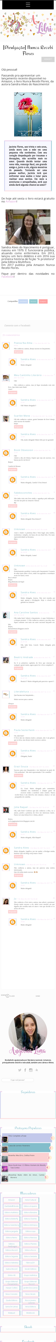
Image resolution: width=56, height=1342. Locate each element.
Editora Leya (30, 1231)
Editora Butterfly (11, 1219)
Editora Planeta (31, 1244)
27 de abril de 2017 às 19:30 (41, 416)
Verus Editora (30, 1306)
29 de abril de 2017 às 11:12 (40, 692)
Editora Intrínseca (30, 1225)
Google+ (43, 301)
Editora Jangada (11, 1231)
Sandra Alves (28, 359)
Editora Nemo (11, 1237)
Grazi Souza (21, 766)
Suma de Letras (11, 1306)
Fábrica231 (30, 1262)
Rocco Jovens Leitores (30, 1301)
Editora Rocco (30, 1250)
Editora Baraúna (30, 1212)
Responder (18, 352)
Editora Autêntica (11, 1212)
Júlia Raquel (21, 807)
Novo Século (30, 1294)
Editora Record (12, 1250)
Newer (3, 995)
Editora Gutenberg (11, 1225)
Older (12, 996)
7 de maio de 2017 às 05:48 (27, 899)
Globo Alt (11, 1275)
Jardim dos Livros (31, 1288)
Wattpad (11, 1313)
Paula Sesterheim (24, 730)
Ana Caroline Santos (26, 612)
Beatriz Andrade (23, 657)
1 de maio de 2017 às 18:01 (39, 767)
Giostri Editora (30, 1269)
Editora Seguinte (11, 1256)
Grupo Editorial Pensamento (11, 1282)
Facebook (23, 301)
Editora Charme (30, 1219)
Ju (15, 898)
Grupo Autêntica (30, 1275)
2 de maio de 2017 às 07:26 (39, 807)
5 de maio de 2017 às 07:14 (36, 864)
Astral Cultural (30, 1200)
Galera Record (11, 1269)
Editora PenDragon (12, 1245)
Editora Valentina (11, 1262)
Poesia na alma (23, 342)
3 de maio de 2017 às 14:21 (40, 848)
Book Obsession (23, 450)
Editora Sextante (30, 1256)
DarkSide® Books (12, 1206)
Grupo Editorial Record (30, 1282)
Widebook (30, 1313)
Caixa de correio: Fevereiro (19, 1145)
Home (38, 996)
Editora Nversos (30, 1237)
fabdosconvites (23, 492)
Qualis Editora (11, 1300)
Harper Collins (11, 1288)
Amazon (11, 201)
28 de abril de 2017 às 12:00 (36, 529)
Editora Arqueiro (30, 1206)
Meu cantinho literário (28, 375)
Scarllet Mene (22, 415)
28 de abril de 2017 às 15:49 (36, 566)
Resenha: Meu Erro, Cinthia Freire (21, 1155)
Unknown (19, 529)
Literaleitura (21, 691)
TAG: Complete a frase (17, 1136)
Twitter (33, 301)
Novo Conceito (12, 1294)
